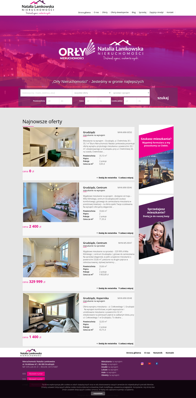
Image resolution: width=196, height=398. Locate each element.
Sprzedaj (142, 12)
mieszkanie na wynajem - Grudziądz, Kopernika (79, 319)
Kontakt (170, 12)
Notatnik (157, 352)
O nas (96, 12)
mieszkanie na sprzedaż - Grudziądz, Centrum (79, 264)
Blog (134, 12)
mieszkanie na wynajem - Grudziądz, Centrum (79, 209)
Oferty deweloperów (120, 12)
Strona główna (84, 12)
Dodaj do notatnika (108, 177)
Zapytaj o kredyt (156, 12)
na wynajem (111, 361)
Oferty (105, 12)
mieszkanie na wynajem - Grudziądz (79, 153)
